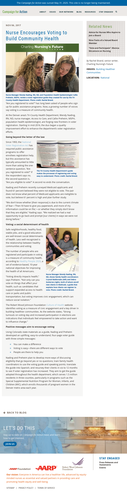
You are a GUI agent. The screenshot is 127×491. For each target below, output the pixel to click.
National (105, 77)
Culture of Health (55, 304)
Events (102, 467)
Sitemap (10, 488)
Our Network (66, 12)
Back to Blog (15, 412)
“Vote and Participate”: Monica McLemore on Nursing (104, 49)
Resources (90, 12)
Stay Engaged (106, 12)
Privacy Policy (26, 488)
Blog (79, 12)
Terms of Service (46, 488)
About (43, 12)
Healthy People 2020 (30, 261)
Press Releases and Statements (108, 463)
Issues (52, 12)
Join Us (10, 444)
